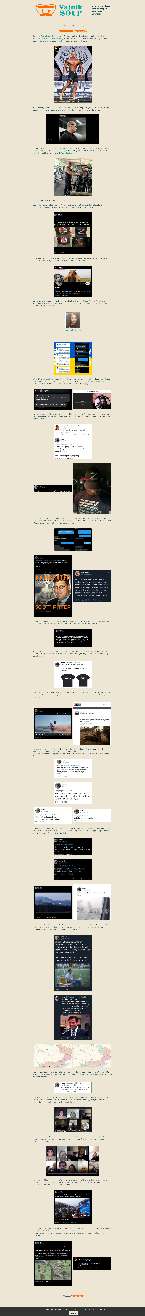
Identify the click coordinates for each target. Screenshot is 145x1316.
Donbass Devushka (72, 321)
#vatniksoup (46, 36)
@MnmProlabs (66, 153)
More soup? (73, 1295)
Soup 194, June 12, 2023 (73, 25)
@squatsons (57, 38)
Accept (73, 1313)
